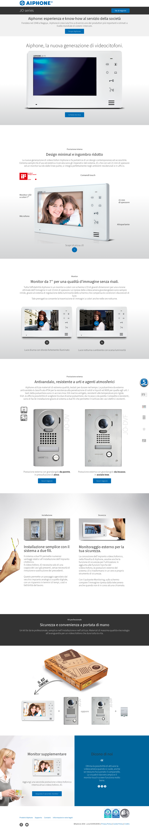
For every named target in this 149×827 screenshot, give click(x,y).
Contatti (47, 817)
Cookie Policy (118, 824)
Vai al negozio (120, 10)
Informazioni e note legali (63, 817)
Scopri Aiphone (74, 31)
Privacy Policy (106, 824)
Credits (127, 824)
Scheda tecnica (74, 114)
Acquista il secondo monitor (47, 793)
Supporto (38, 817)
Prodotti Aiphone (26, 817)
